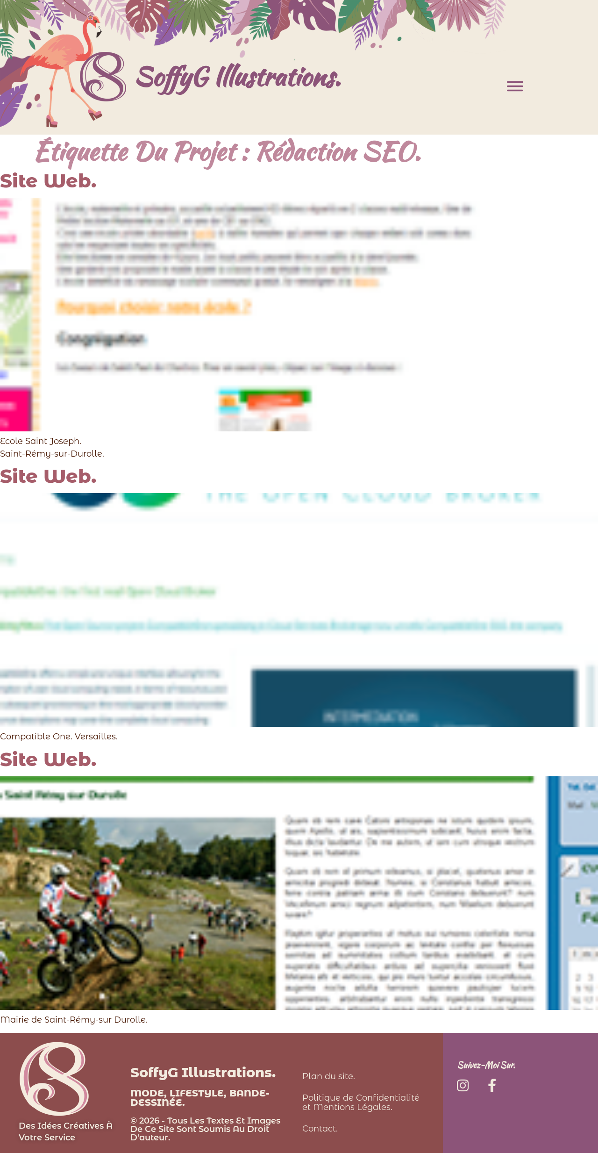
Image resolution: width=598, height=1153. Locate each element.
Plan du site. (328, 1076)
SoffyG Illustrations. (237, 76)
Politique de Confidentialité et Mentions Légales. (361, 1102)
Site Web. (48, 180)
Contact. (320, 1129)
